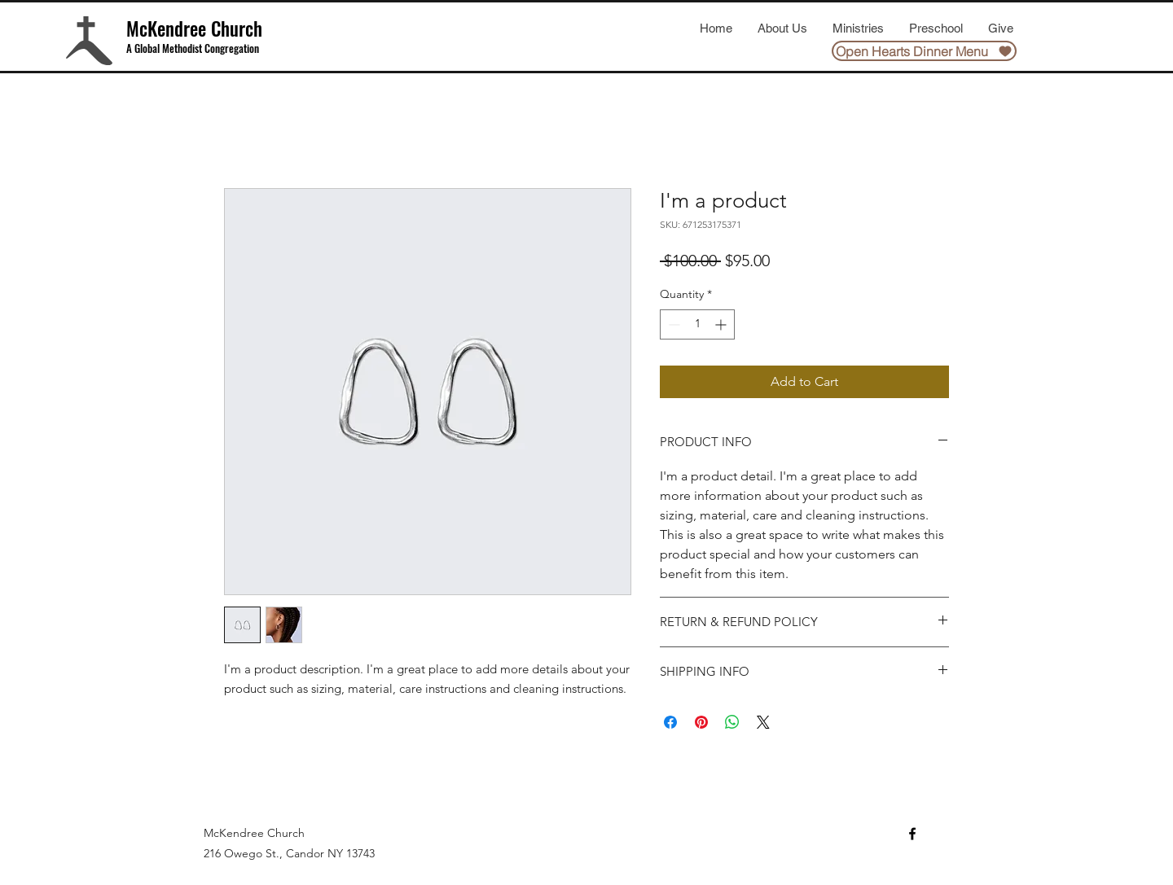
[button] (782, 28)
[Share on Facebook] (670, 722)
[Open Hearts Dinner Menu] (924, 51)
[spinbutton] (697, 324)
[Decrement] (672, 324)
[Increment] (722, 324)
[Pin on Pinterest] (701, 722)
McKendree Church (194, 28)
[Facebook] (912, 834)
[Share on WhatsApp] (732, 722)
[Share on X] (763, 722)
